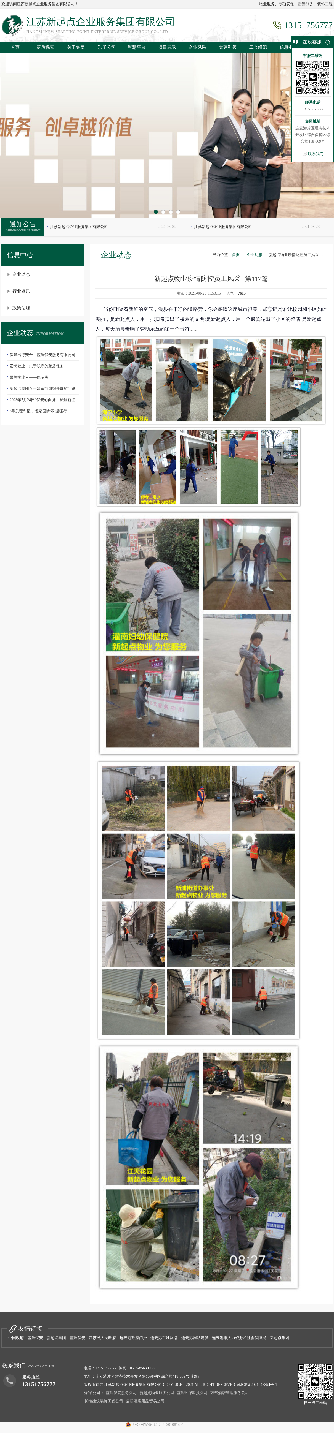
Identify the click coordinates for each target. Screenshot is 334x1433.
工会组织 (258, 47)
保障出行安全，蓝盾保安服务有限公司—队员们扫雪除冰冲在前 (41, 356)
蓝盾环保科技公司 (192, 1393)
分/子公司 (106, 47)
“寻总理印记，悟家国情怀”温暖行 (38, 411)
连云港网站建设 (194, 1338)
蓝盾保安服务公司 (121, 1393)
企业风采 (197, 47)
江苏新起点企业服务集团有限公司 (79, 227)
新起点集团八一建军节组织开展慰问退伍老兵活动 (41, 390)
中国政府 (16, 1338)
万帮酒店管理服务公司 (229, 1393)
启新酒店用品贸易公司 (145, 1401)
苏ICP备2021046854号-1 (257, 1385)
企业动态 (21, 274)
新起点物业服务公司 (156, 1393)
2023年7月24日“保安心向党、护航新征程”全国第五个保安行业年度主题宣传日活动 (42, 402)
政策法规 (21, 308)
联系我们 (316, 154)
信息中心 (288, 47)
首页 (15, 47)
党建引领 (228, 47)
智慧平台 (136, 47)
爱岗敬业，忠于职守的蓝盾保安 (37, 366)
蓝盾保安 (45, 47)
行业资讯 (21, 291)
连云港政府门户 (133, 1338)
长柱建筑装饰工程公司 (103, 1401)
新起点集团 (56, 1338)
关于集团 (76, 47)
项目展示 (167, 47)
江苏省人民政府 (102, 1338)
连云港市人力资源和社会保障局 (239, 1338)
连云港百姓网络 (163, 1338)
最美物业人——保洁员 (29, 377)
